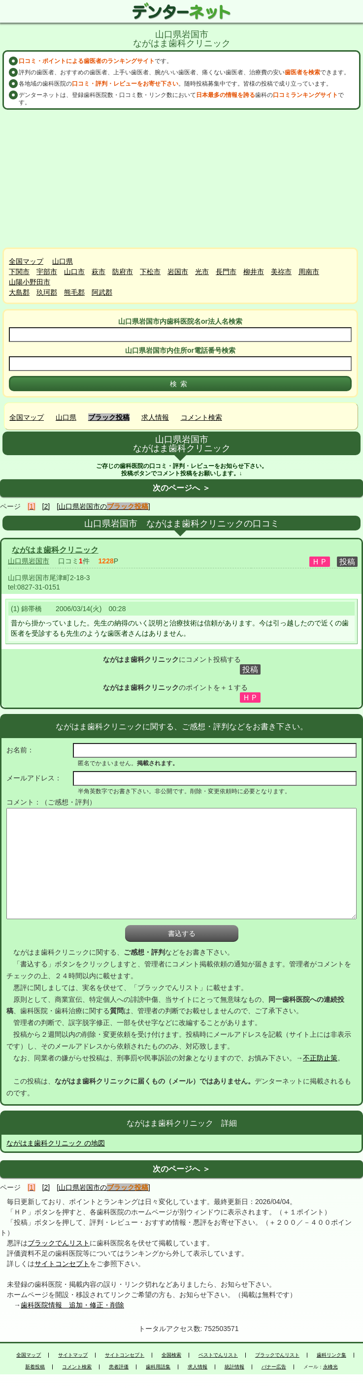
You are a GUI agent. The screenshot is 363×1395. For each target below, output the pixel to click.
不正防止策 (320, 1058)
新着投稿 (35, 1366)
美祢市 (281, 272)
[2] (46, 506)
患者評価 (119, 1366)
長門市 (226, 272)
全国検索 (171, 1355)
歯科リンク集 (331, 1355)
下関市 (19, 272)
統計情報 (234, 1366)
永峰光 (330, 1366)
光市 (202, 272)
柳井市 (253, 272)
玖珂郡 (46, 292)
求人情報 (155, 417)
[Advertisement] (182, 179)
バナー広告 (274, 1366)
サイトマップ (73, 1355)
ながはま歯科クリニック (55, 550)
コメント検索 (201, 417)
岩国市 (177, 272)
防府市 (122, 272)
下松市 (150, 272)
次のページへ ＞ (181, 488)
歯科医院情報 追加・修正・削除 (72, 1305)
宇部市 (46, 272)
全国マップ (26, 261)
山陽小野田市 (29, 282)
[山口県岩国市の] (103, 506)
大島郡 (19, 292)
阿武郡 (102, 292)
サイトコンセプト (62, 1264)
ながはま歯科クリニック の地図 (55, 1143)
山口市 (74, 272)
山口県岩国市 (28, 561)
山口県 (62, 261)
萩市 (98, 272)
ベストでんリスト (218, 1355)
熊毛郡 (74, 292)
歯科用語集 (158, 1366)
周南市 (308, 272)
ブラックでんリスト (59, 1243)
